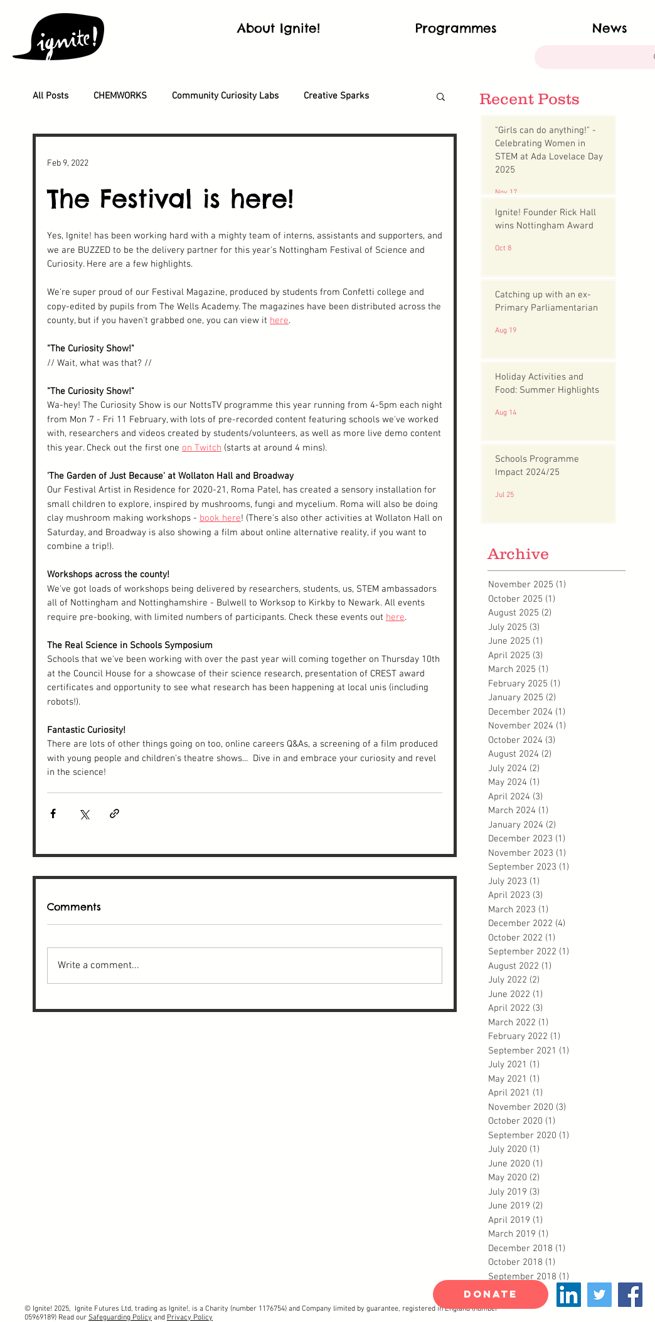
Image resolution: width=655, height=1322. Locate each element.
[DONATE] (490, 1294)
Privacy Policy (190, 1317)
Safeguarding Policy (120, 1317)
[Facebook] (630, 1294)
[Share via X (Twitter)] (84, 813)
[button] (441, 96)
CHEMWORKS (120, 96)
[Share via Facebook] (53, 813)
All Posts (50, 96)
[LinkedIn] (568, 1294)
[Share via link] (114, 813)
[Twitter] (599, 1294)
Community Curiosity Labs (225, 96)
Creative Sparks (336, 96)
